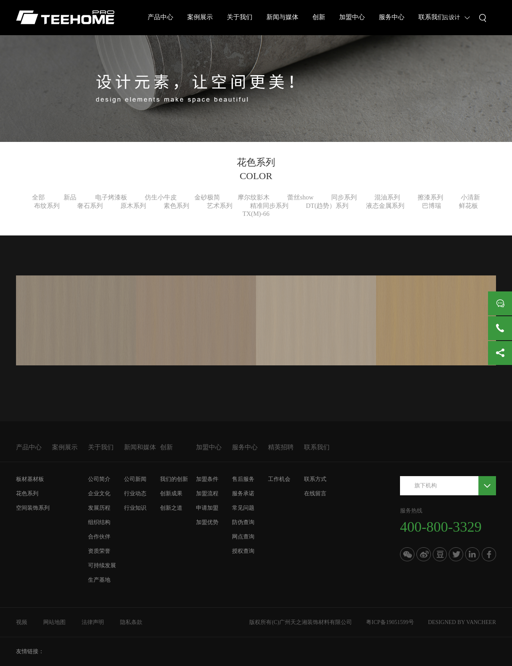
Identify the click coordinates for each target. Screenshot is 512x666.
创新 (318, 17)
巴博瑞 (431, 205)
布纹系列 (47, 205)
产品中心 (160, 17)
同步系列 (344, 197)
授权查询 (243, 551)
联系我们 (431, 17)
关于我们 (239, 17)
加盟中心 (352, 17)
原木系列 (133, 205)
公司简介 (99, 479)
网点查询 (243, 537)
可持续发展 (102, 565)
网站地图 (54, 622)
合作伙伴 (99, 537)
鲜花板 (468, 205)
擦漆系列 (430, 197)
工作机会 (279, 479)
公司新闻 (135, 479)
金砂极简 (207, 197)
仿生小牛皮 (161, 197)
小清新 (470, 197)
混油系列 (387, 197)
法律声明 (93, 622)
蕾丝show (300, 197)
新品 (70, 197)
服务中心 (391, 17)
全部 (38, 197)
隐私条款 (131, 622)
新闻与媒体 (282, 17)
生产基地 (99, 580)
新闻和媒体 (140, 447)
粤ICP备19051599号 (390, 622)
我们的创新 (174, 479)
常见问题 (243, 508)
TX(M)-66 (256, 213)
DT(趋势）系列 (327, 205)
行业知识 (135, 508)
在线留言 (315, 494)
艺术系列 (219, 205)
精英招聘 (281, 447)
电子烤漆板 (111, 197)
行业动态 (135, 494)
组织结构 (99, 522)
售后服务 (243, 479)
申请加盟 (207, 508)
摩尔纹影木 (254, 197)
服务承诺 (243, 494)
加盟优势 (207, 522)
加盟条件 (207, 479)
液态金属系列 (385, 205)
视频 (21, 622)
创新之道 (171, 508)
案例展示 (200, 17)
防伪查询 (243, 522)
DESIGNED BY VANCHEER (462, 622)
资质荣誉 (99, 551)
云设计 (451, 17)
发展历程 (99, 508)
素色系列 (176, 205)
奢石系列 (90, 205)
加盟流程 (207, 494)
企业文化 (99, 494)
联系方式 (315, 479)
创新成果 (171, 494)
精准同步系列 (269, 205)
